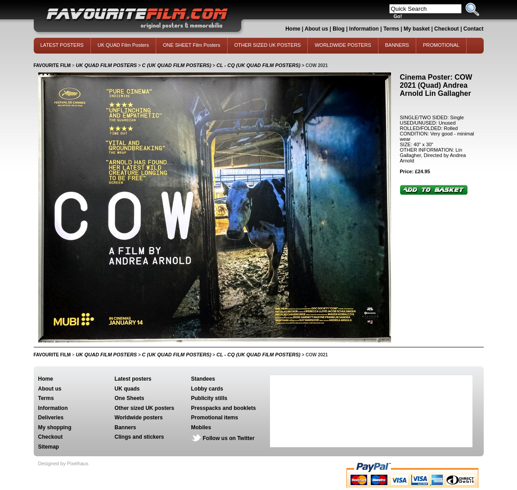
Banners (125, 427)
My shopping (55, 427)
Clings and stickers (139, 437)
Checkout (447, 29)
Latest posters (133, 379)
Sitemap (48, 447)
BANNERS (397, 45)
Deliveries (51, 417)
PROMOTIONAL (441, 45)
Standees (203, 379)
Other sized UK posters (145, 408)
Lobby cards (207, 389)
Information (364, 29)
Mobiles (201, 427)
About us (316, 29)
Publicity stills (209, 398)
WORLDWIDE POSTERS (343, 45)
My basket (417, 29)
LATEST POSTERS (62, 45)
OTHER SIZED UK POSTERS (267, 45)
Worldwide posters (139, 417)
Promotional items (214, 417)
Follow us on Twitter (229, 438)
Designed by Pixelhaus (63, 463)
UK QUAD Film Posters (123, 45)
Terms (391, 29)
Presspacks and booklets (223, 408)
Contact (473, 29)
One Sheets (129, 398)
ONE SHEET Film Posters (191, 45)
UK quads (127, 389)
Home (292, 29)
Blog (339, 29)
